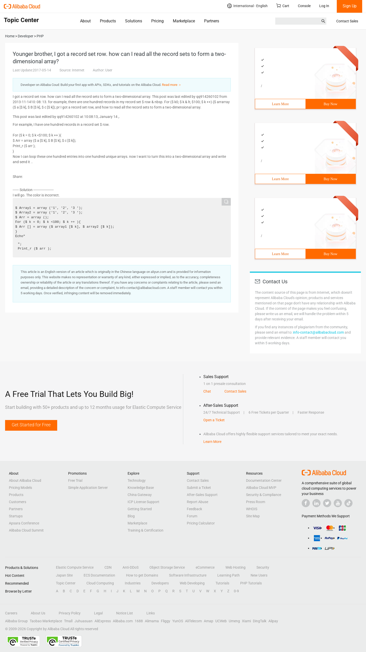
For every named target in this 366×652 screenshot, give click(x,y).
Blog (131, 516)
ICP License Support (143, 502)
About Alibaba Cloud (25, 480)
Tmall (68, 621)
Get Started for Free (31, 424)
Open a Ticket (214, 420)
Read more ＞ (171, 85)
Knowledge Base (141, 488)
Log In (324, 6)
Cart (282, 6)
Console (304, 6)
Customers (17, 502)
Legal (98, 613)
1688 (139, 621)
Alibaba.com (123, 621)
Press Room (255, 502)
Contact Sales (347, 21)
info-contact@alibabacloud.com (318, 332)
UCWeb (221, 621)
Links (150, 613)
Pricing (157, 21)
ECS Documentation (99, 575)
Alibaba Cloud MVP (261, 488)
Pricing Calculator (201, 523)
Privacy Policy (70, 613)
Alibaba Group (16, 621)
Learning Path (228, 575)
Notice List (124, 613)
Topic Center (65, 583)
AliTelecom (193, 621)
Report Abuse (197, 502)
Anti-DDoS (131, 567)
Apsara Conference (24, 523)
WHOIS (251, 509)
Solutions (133, 21)
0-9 (236, 591)
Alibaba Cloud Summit (26, 530)
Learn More (280, 104)
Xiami (246, 621)
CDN (108, 567)
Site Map (253, 516)
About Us (38, 613)
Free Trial (75, 480)
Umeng (234, 621)
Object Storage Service (167, 567)
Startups (16, 516)
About (85, 21)
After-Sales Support (202, 495)
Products (108, 21)
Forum (192, 516)
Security (262, 567)
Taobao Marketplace (46, 621)
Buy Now (330, 104)
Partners (211, 21)
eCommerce (205, 567)
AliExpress (103, 621)
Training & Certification (145, 530)
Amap (208, 621)
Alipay (273, 621)
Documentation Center (264, 480)
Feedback (194, 509)
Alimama (152, 621)
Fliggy (165, 621)
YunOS (177, 621)
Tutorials (222, 583)
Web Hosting (235, 567)
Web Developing (192, 583)
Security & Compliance (263, 495)
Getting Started (140, 509)
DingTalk (259, 621)
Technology (137, 480)
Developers (160, 583)
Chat (207, 391)
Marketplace (184, 21)
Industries (133, 583)
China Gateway (140, 495)
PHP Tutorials (251, 583)
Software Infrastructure (187, 575)
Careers (11, 613)
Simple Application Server (88, 488)
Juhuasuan (83, 621)
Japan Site (64, 575)
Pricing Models (20, 488)
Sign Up (350, 6)
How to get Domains (142, 575)
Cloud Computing (100, 583)
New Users (259, 575)
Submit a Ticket (199, 488)
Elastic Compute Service (75, 567)
